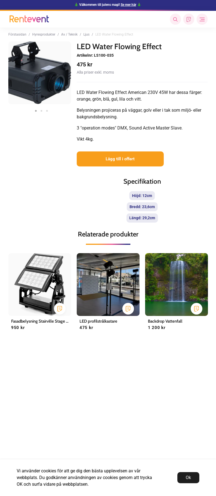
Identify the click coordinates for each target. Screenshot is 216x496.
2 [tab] (40, 109)
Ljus (86, 34)
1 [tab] (34, 109)
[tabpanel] (39, 72)
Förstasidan (17, 34)
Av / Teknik (69, 34)
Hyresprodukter (43, 34)
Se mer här (128, 5)
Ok (188, 477)
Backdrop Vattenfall (165, 321)
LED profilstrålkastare (98, 321)
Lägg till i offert (120, 158)
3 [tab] (45, 109)
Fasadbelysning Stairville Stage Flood (43, 321)
